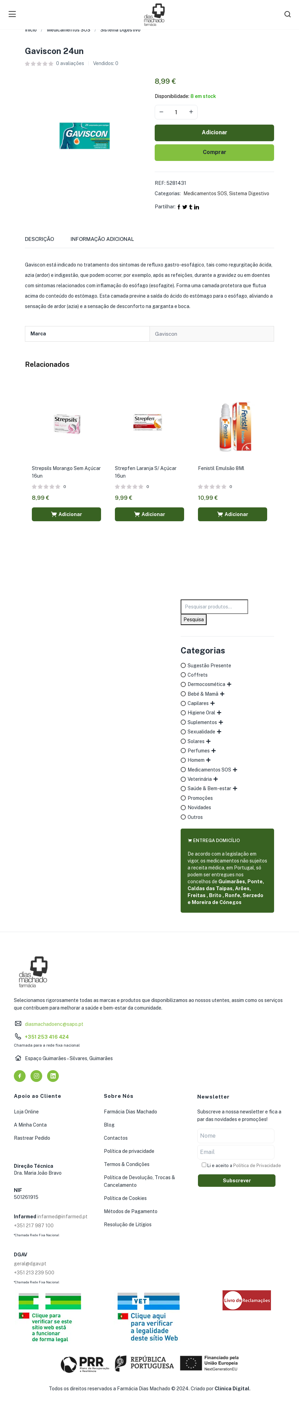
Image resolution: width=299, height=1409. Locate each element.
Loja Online (26, 1111)
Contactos (116, 1138)
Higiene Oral (201, 712)
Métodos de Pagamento (130, 1211)
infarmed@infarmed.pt (62, 1216)
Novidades (199, 807)
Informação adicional (102, 239)
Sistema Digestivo (120, 30)
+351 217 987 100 (34, 1225)
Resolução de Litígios (128, 1224)
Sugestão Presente (209, 665)
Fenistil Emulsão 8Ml (221, 468)
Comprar (214, 152)
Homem (196, 760)
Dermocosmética (206, 684)
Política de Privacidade (257, 1165)
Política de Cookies (125, 1198)
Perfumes (199, 750)
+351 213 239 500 (34, 1272)
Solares (196, 741)
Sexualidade (201, 731)
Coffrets (198, 675)
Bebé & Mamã (203, 694)
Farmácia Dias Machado (130, 1111)
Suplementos (202, 722)
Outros (195, 817)
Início (31, 30)
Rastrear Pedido (32, 1138)
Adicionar (214, 132)
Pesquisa (193, 619)
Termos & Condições (127, 1164)
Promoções (200, 798)
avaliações (70, 63)
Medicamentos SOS (68, 30)
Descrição (39, 239)
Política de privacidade (129, 1151)
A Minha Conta (30, 1125)
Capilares (198, 703)
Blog (109, 1125)
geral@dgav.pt (30, 1263)
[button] (66, 514)
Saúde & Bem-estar (209, 788)
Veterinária (200, 779)
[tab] (48, 241)
